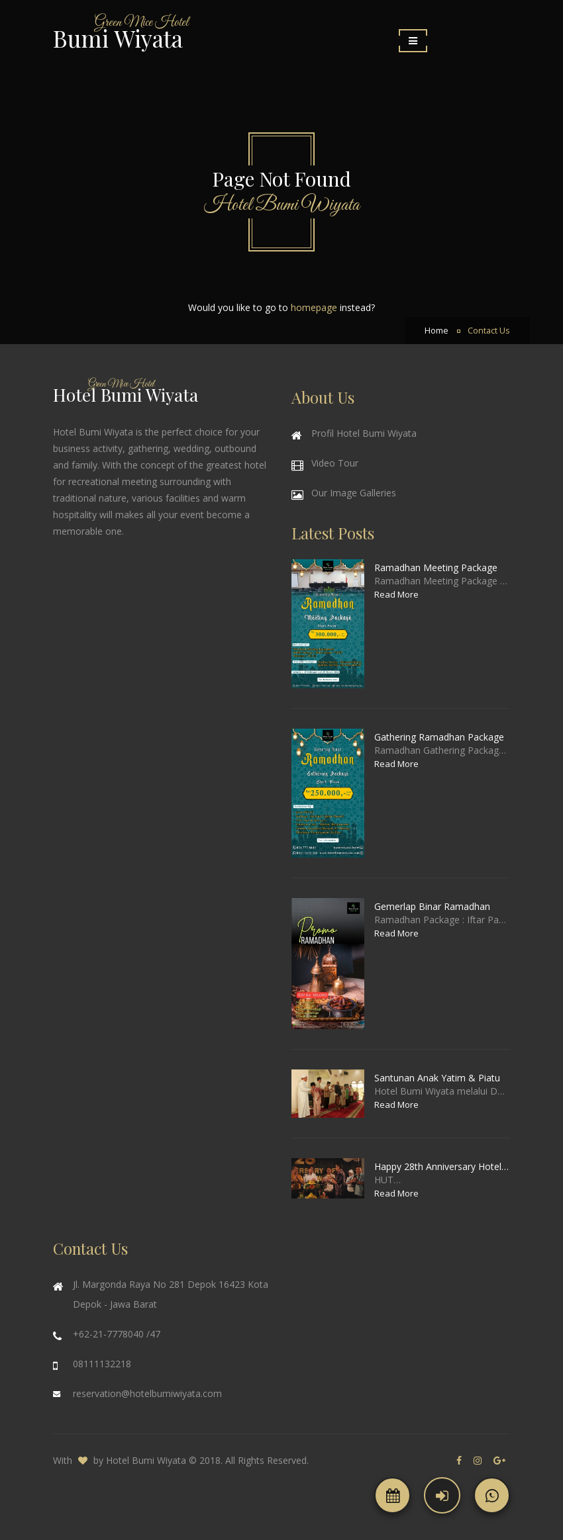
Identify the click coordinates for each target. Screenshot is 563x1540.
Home (436, 330)
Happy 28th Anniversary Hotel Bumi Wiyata (442, 1166)
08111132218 (102, 1363)
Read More (396, 594)
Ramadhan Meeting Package (435, 567)
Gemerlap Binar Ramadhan (432, 906)
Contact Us (489, 330)
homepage (314, 307)
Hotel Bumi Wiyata (146, 1460)
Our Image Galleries (353, 492)
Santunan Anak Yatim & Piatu (437, 1077)
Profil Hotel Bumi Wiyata (364, 433)
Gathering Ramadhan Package (439, 737)
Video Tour (334, 463)
